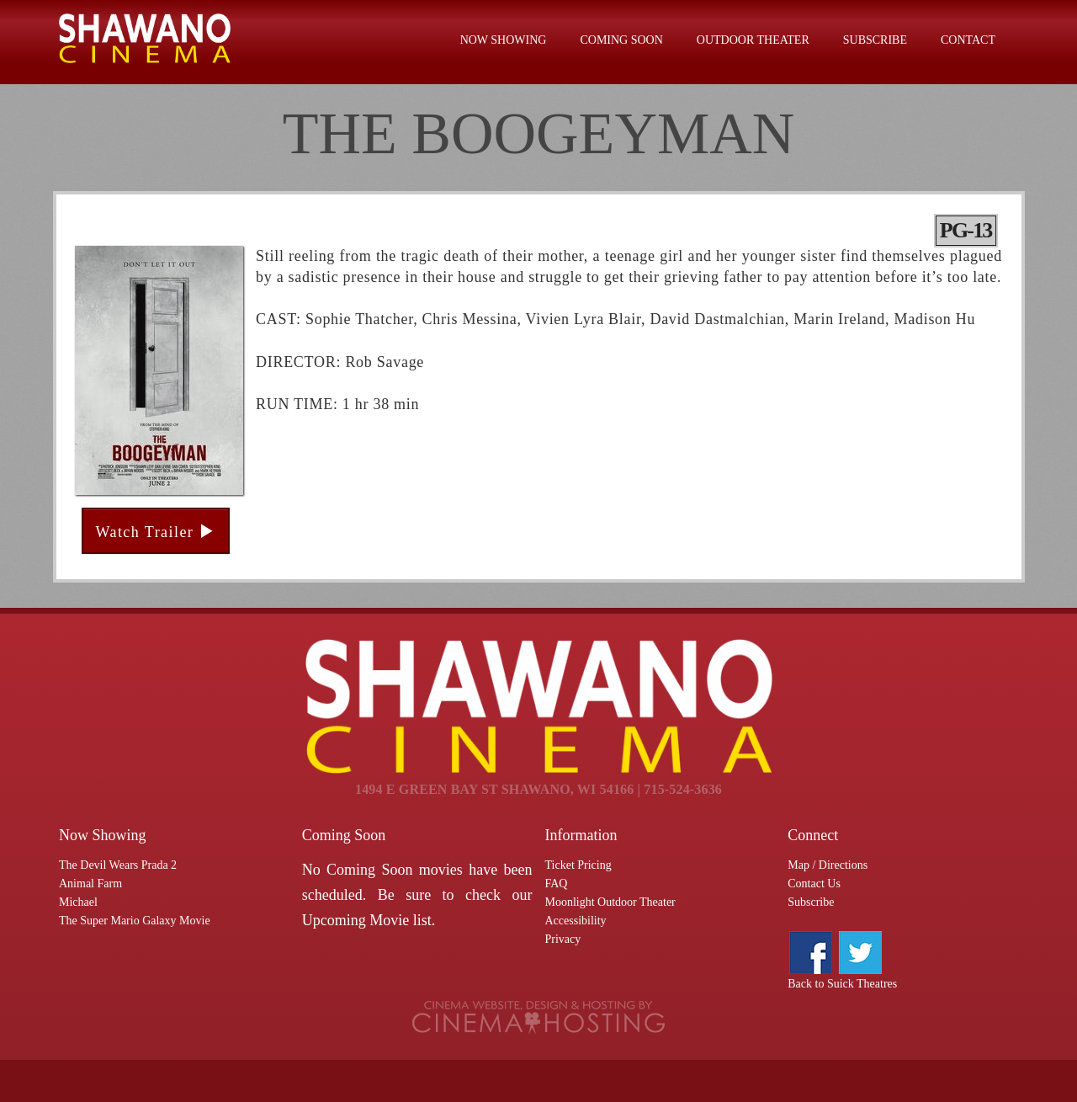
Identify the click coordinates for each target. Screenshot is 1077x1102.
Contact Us (814, 883)
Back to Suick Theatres (842, 983)
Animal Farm (90, 883)
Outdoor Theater (753, 40)
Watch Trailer (155, 531)
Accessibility (576, 920)
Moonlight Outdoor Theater (610, 902)
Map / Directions (827, 865)
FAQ (556, 883)
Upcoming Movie (356, 920)
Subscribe (875, 40)
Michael (78, 902)
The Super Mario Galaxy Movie (134, 920)
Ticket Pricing (578, 865)
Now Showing (503, 40)
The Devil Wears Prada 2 (118, 865)
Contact (968, 40)
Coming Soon (621, 40)
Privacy (563, 939)
